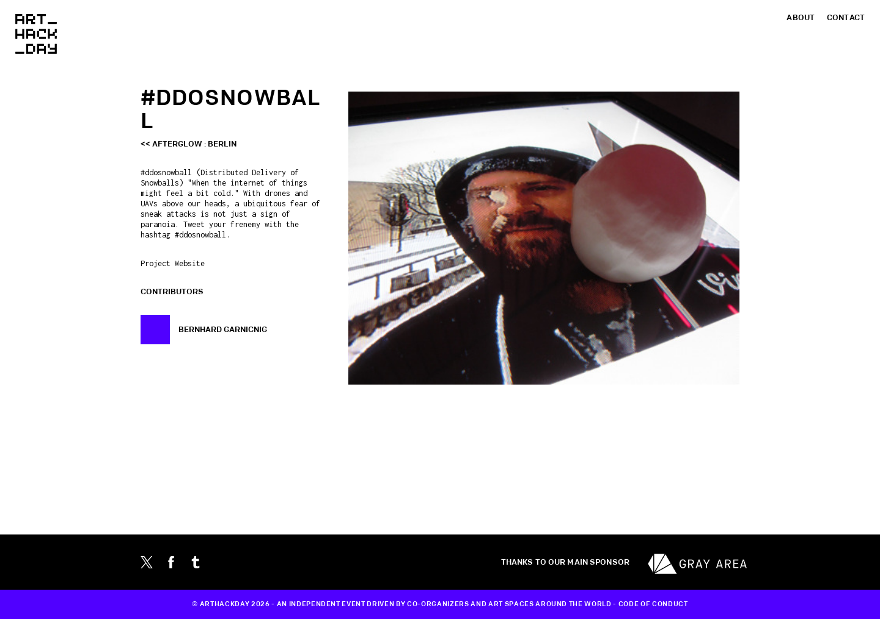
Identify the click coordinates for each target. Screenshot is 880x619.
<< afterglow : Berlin (189, 144)
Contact (846, 18)
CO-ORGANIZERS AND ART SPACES (470, 604)
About (801, 18)
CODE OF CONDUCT (653, 604)
